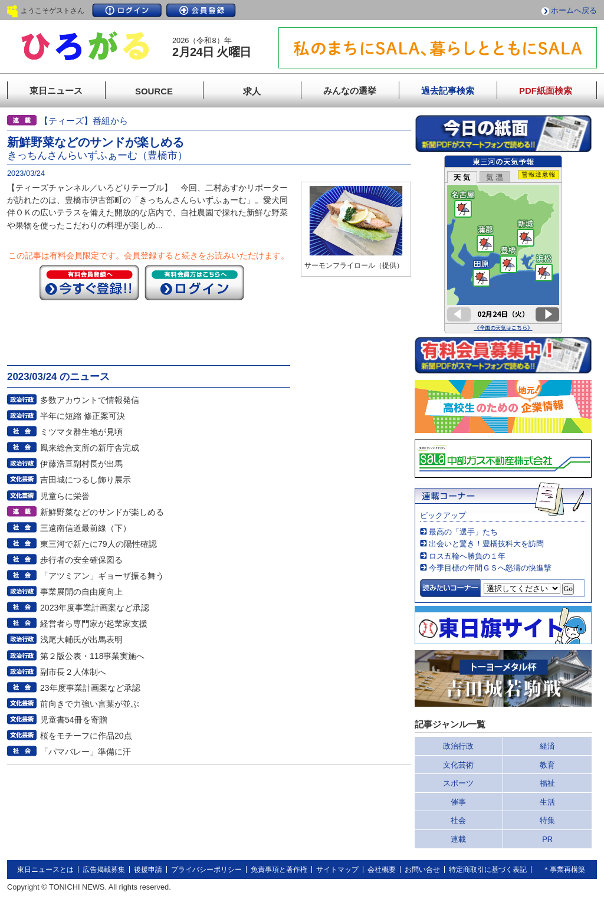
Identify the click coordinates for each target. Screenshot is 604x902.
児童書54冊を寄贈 (73, 719)
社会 (458, 820)
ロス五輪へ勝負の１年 (467, 556)
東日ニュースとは (45, 869)
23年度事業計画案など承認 (90, 688)
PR (547, 839)
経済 (547, 746)
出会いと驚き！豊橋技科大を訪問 (486, 543)
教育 (547, 764)
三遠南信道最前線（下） (85, 528)
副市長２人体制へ (73, 672)
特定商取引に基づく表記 (488, 869)
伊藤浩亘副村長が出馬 (81, 463)
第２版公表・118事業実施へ (92, 656)
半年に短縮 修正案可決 (82, 416)
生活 (547, 802)
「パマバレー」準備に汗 (85, 751)
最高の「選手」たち (463, 531)
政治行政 (458, 746)
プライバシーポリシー (206, 869)
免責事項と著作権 (279, 869)
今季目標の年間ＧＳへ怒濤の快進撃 (490, 567)
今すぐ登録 (89, 282)
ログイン (127, 10)
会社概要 (381, 869)
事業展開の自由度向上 (81, 591)
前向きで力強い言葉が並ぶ (89, 704)
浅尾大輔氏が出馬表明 (81, 639)
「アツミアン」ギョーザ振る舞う (102, 575)
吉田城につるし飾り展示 (85, 479)
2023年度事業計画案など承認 (94, 607)
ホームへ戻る (574, 10)
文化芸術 (458, 764)
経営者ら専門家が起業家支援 (93, 623)
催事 (458, 802)
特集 (547, 820)
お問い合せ (422, 869)
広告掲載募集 (104, 869)
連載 (458, 839)
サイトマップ (337, 869)
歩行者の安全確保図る (81, 560)
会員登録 (201, 10)
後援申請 (148, 869)
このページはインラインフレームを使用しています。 (503, 244)
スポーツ (458, 783)
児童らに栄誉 (65, 496)
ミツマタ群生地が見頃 (81, 432)
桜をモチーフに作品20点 (86, 735)
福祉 (547, 783)
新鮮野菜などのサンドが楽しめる (102, 512)
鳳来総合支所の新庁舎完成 (89, 447)
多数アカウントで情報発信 (89, 400)
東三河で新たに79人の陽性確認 (98, 544)
